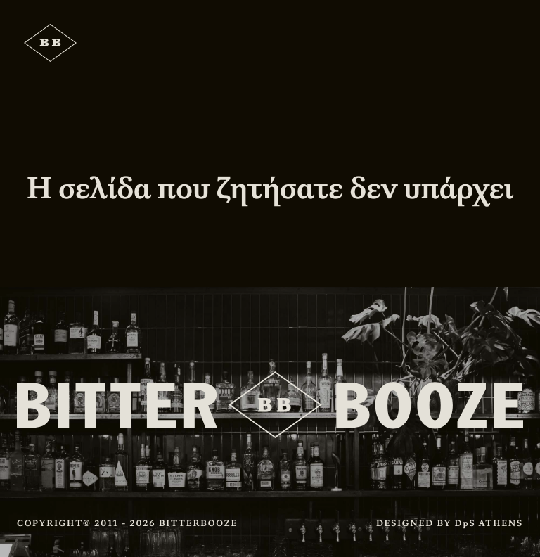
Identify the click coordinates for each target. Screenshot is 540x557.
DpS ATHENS (489, 523)
